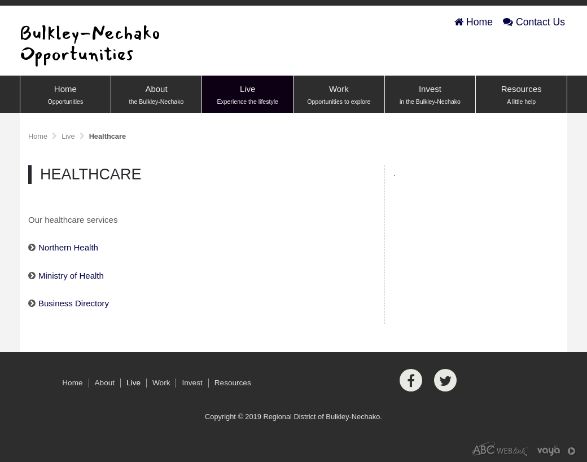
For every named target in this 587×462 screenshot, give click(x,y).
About (156, 95)
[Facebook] (410, 380)
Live (247, 95)
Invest (430, 95)
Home (473, 22)
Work (339, 95)
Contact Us (534, 22)
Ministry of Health (71, 275)
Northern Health (68, 247)
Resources (521, 95)
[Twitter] (445, 380)
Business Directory (73, 303)
